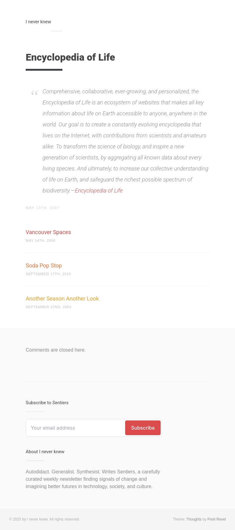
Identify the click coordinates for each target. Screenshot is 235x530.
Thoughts (194, 519)
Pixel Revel (216, 519)
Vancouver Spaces (48, 232)
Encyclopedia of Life (99, 190)
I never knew (38, 21)
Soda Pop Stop (44, 265)
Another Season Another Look (62, 298)
